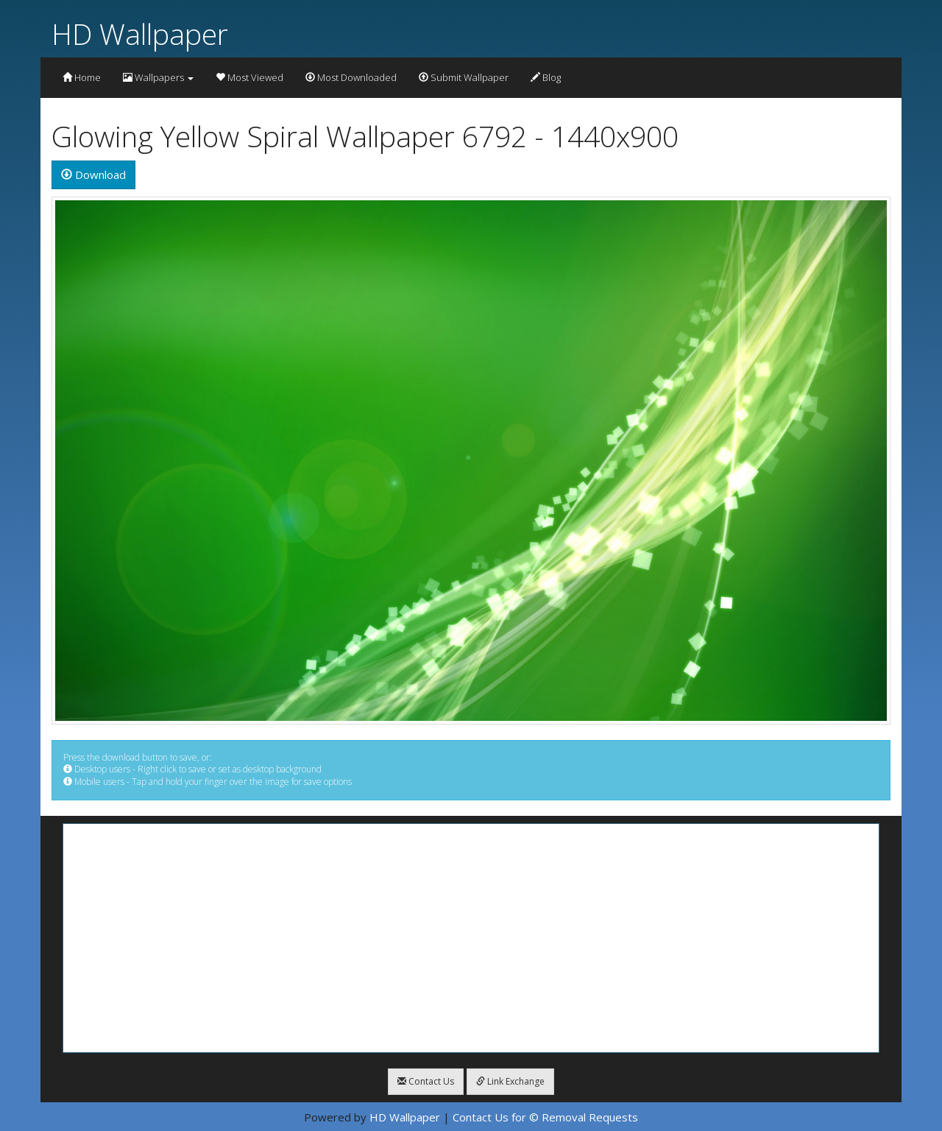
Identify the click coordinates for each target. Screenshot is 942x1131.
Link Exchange (510, 1081)
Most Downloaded (351, 77)
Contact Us (425, 1081)
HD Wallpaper (140, 33)
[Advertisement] (471, 938)
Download (93, 174)
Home (82, 77)
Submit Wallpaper (464, 77)
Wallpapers (158, 77)
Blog (546, 77)
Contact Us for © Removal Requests (545, 1117)
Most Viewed (249, 77)
